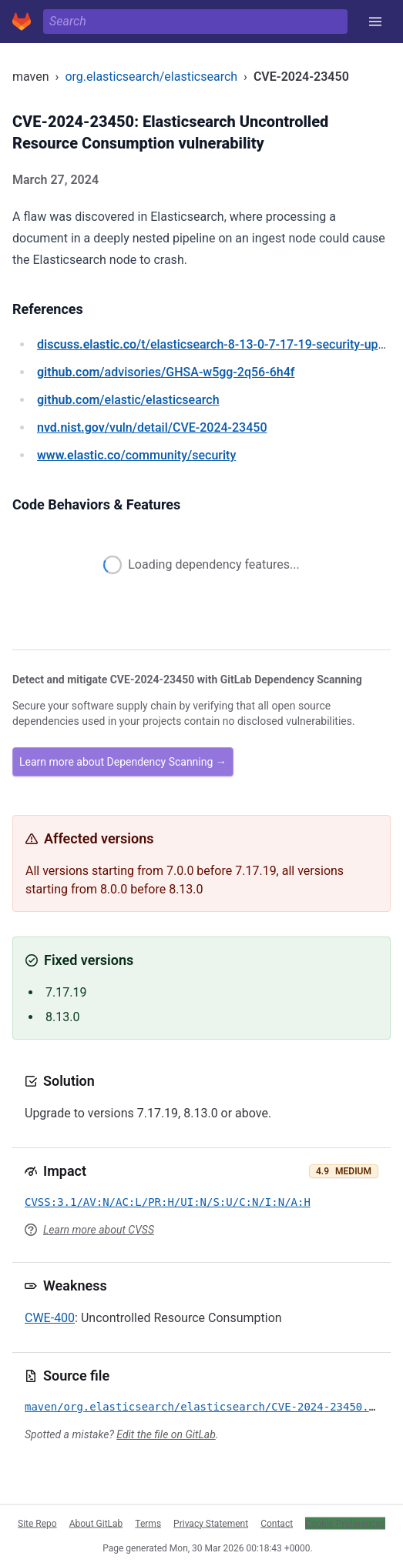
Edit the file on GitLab (165, 1434)
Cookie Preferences (345, 1523)
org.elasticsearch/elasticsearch (151, 76)
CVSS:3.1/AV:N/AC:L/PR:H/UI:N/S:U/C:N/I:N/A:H (168, 1202)
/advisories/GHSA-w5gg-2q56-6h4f (165, 372)
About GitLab (96, 1523)
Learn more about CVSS (98, 1230)
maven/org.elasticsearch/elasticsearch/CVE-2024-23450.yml (206, 1407)
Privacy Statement (210, 1523)
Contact (276, 1523)
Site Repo (37, 1523)
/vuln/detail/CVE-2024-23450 (152, 427)
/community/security (136, 455)
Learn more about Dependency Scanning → (123, 762)
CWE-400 (50, 1318)
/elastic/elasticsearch (128, 399)
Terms (148, 1523)
